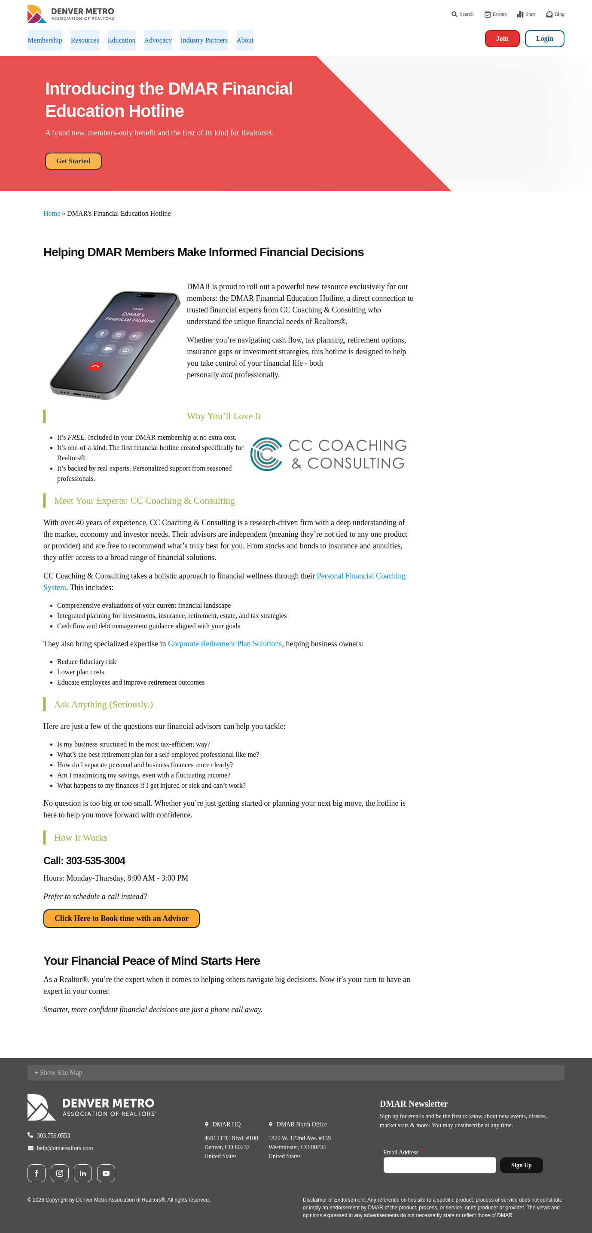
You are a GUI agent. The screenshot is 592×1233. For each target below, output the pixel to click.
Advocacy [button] (158, 40)
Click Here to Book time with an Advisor (122, 918)
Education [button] (122, 40)
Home (51, 213)
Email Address (400, 1152)
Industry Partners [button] (204, 40)
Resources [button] (85, 40)
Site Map (69, 1072)
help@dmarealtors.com (65, 1148)
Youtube (106, 1173)
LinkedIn (83, 1173)
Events (495, 14)
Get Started (73, 161)
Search (462, 14)
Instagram (60, 1173)
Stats (526, 14)
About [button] (244, 40)
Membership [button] (44, 40)
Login (544, 38)
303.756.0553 (53, 1135)
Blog (555, 14)
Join (502, 38)
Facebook (36, 1173)
